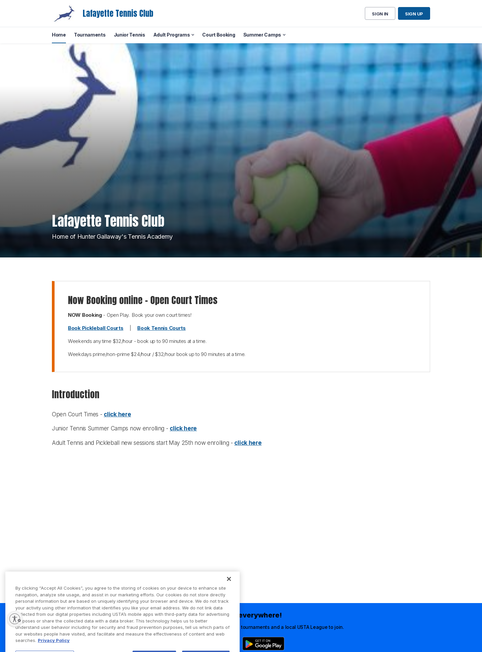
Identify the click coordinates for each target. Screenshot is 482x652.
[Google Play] (263, 643)
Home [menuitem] (59, 35)
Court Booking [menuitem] (218, 35)
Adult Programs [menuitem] (171, 35)
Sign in (380, 13)
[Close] (229, 593)
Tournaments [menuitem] (90, 35)
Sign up (414, 13)
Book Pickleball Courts (95, 328)
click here (117, 414)
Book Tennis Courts (161, 328)
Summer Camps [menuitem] (262, 35)
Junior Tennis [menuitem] (129, 35)
